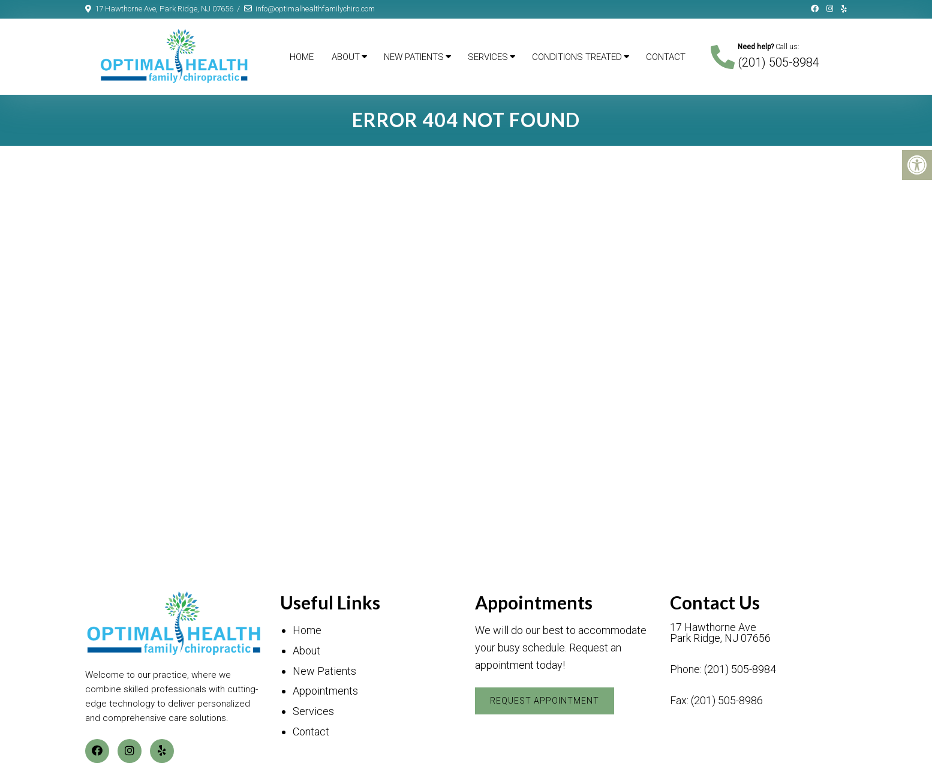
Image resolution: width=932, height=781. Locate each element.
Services (488, 57)
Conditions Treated (577, 57)
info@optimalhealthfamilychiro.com (315, 8)
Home (302, 57)
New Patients (414, 57)
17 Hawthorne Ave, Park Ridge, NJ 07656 (164, 8)
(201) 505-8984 (778, 62)
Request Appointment (544, 700)
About (346, 57)
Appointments (325, 690)
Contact (666, 57)
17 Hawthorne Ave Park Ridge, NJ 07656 (720, 633)
